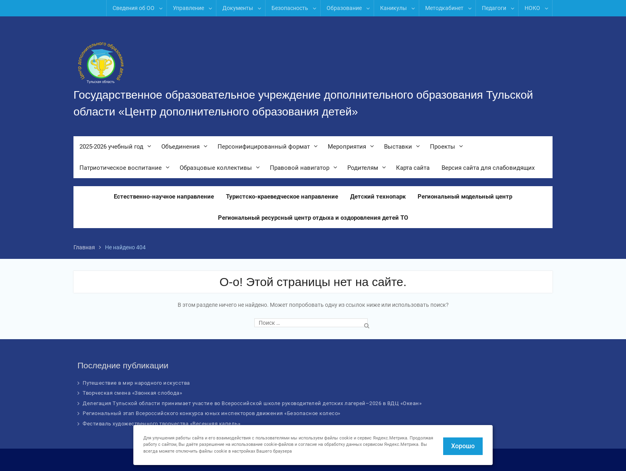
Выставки (398, 146)
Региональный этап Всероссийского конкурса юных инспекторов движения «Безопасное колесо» (212, 413)
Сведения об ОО (134, 8)
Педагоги (494, 8)
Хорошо (463, 446)
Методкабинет (444, 8)
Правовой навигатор (299, 167)
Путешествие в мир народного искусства (136, 383)
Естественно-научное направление (164, 196)
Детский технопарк (378, 196)
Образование (344, 8)
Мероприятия (347, 146)
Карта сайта (413, 167)
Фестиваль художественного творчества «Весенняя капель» (161, 424)
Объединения (180, 146)
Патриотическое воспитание (120, 167)
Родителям (362, 167)
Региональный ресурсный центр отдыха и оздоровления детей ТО (313, 217)
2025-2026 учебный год (111, 146)
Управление (188, 8)
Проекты (442, 146)
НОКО (532, 8)
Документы (237, 8)
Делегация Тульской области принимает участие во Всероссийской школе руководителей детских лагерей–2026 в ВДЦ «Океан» (252, 403)
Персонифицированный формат (264, 146)
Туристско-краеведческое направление (282, 196)
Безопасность (289, 8)
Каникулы (393, 8)
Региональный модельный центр (465, 196)
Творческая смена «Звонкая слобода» (132, 393)
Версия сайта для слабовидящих (488, 167)
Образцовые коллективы (216, 167)
